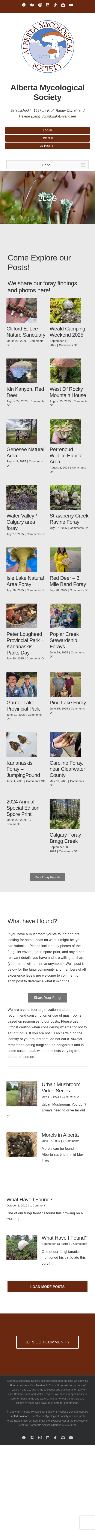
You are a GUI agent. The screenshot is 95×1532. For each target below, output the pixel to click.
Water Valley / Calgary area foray (21, 522)
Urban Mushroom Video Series (61, 1087)
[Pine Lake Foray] (65, 684)
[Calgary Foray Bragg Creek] (65, 814)
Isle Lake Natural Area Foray (25, 581)
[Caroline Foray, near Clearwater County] (65, 744)
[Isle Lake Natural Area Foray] (21, 559)
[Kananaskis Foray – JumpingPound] (21, 744)
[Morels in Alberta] (21, 1144)
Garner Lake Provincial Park (23, 706)
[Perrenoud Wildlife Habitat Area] (65, 431)
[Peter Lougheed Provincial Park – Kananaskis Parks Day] (21, 616)
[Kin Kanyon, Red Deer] (21, 370)
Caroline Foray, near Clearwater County (67, 769)
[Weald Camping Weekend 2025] (65, 310)
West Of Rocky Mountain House (68, 392)
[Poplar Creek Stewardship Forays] (65, 616)
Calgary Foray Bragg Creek (65, 838)
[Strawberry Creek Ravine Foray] (65, 497)
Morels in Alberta (60, 1135)
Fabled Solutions (20, 1416)
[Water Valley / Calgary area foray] (21, 497)
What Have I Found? (29, 1199)
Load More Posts (47, 1287)
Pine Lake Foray (68, 702)
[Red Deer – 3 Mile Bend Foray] (65, 559)
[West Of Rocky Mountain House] (65, 370)
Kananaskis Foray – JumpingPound (23, 769)
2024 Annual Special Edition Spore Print (22, 808)
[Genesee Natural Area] (21, 431)
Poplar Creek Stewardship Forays (64, 640)
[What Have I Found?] (21, 1247)
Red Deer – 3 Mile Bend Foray (68, 581)
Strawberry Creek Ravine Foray (69, 519)
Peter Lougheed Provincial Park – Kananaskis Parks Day (25, 643)
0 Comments (71, 1140)
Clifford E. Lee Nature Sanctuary (25, 332)
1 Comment (37, 1205)
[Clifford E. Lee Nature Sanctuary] (21, 310)
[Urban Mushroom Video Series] (21, 1093)
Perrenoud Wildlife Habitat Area (66, 455)
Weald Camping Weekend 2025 (67, 332)
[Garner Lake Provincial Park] (21, 684)
